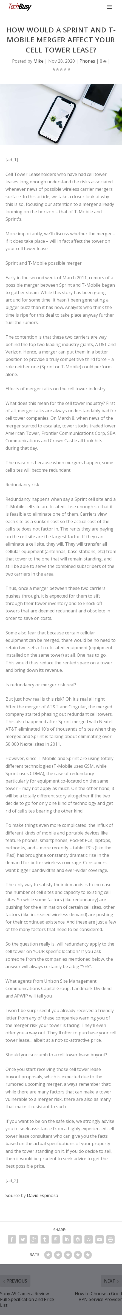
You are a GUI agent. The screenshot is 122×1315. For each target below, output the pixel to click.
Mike (38, 61)
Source (12, 1195)
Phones (87, 61)
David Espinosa (42, 1195)
